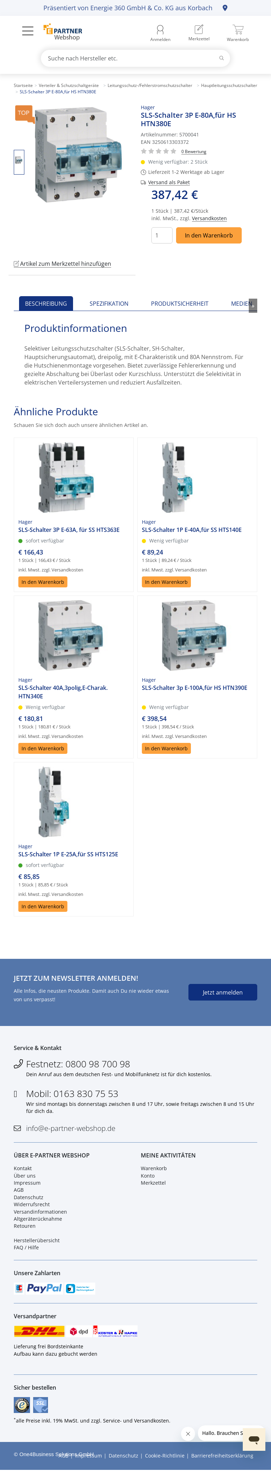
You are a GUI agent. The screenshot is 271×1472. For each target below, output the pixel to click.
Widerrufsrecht (32, 1205)
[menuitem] (199, 33)
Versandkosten (209, 218)
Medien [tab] (241, 303)
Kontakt (23, 1169)
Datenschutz (28, 1198)
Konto (148, 1176)
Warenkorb (154, 1169)
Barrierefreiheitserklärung (222, 1458)
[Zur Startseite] (59, 33)
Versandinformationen (40, 1212)
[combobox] (135, 58)
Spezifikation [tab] (109, 303)
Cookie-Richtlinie (165, 1458)
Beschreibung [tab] (46, 303)
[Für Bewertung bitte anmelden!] (193, 151)
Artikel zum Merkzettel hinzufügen (62, 264)
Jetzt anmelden (223, 992)
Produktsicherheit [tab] (180, 303)
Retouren (25, 1227)
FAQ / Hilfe (26, 1248)
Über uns (25, 1176)
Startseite (23, 85)
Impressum (27, 1183)
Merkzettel (153, 1183)
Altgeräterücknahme (38, 1219)
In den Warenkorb (209, 235)
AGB (19, 1190)
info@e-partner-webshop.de (70, 1129)
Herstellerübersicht (37, 1241)
